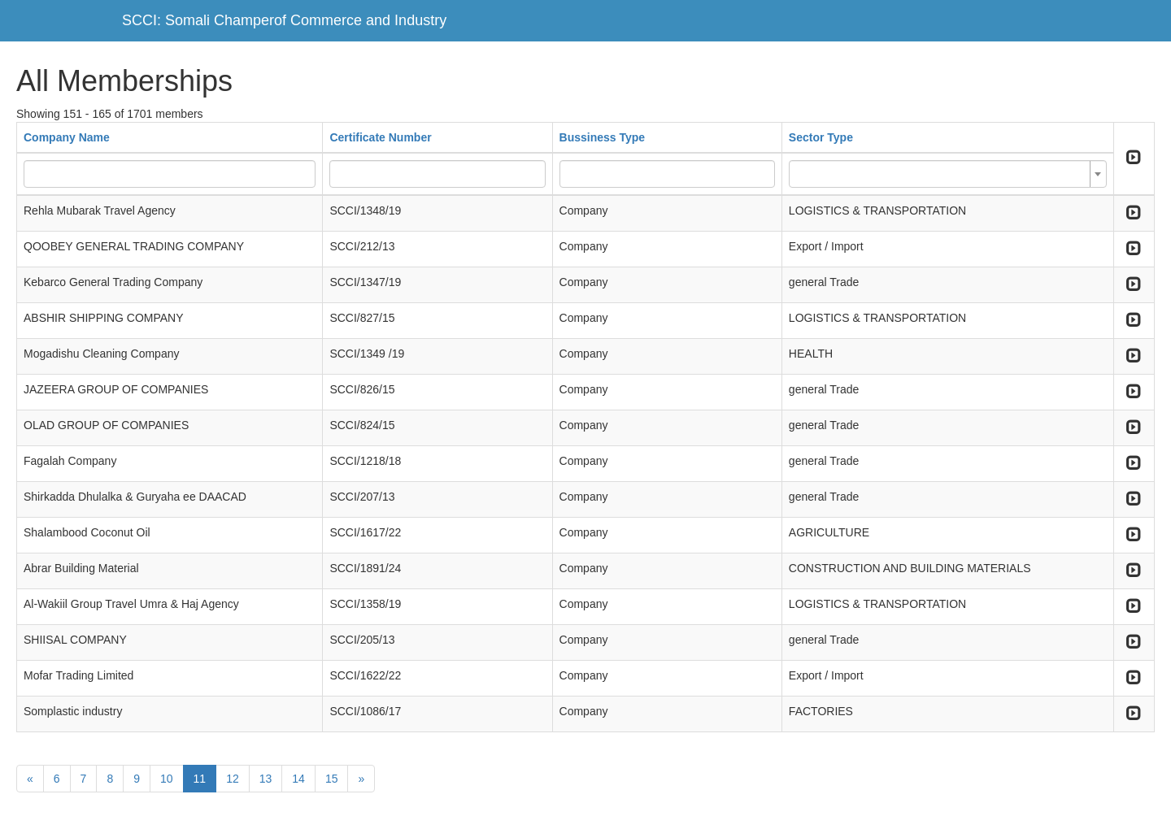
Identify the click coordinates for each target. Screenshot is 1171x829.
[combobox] (948, 174)
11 (200, 778)
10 (166, 778)
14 (298, 778)
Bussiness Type (602, 137)
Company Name (67, 137)
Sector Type (821, 137)
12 (232, 778)
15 (331, 778)
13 (265, 778)
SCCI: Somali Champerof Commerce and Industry (284, 20)
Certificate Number (380, 137)
